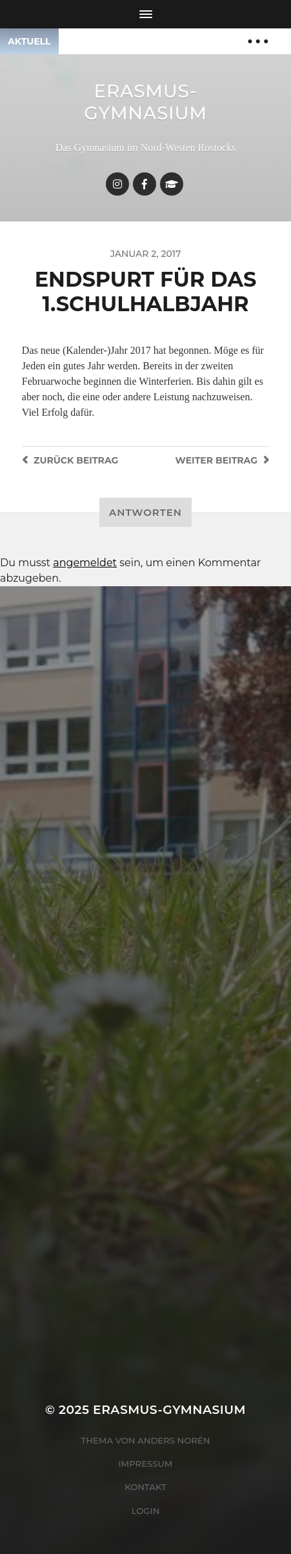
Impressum (146, 1463)
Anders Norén (173, 1440)
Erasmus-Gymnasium (145, 102)
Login (146, 1511)
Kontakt (145, 1487)
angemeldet (85, 563)
